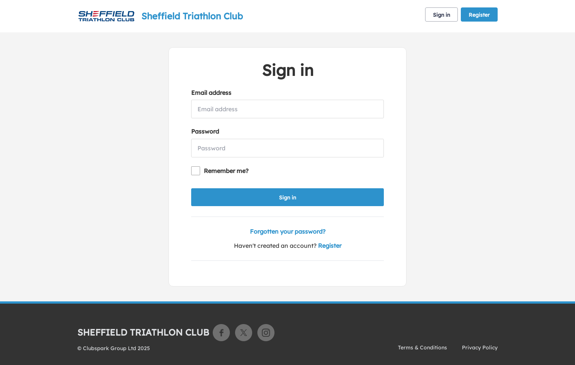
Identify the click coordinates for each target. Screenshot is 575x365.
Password (205, 131)
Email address (211, 92)
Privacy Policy (480, 347)
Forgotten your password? (287, 231)
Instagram (265, 332)
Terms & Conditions (422, 347)
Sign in (441, 15)
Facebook (221, 332)
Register (479, 15)
